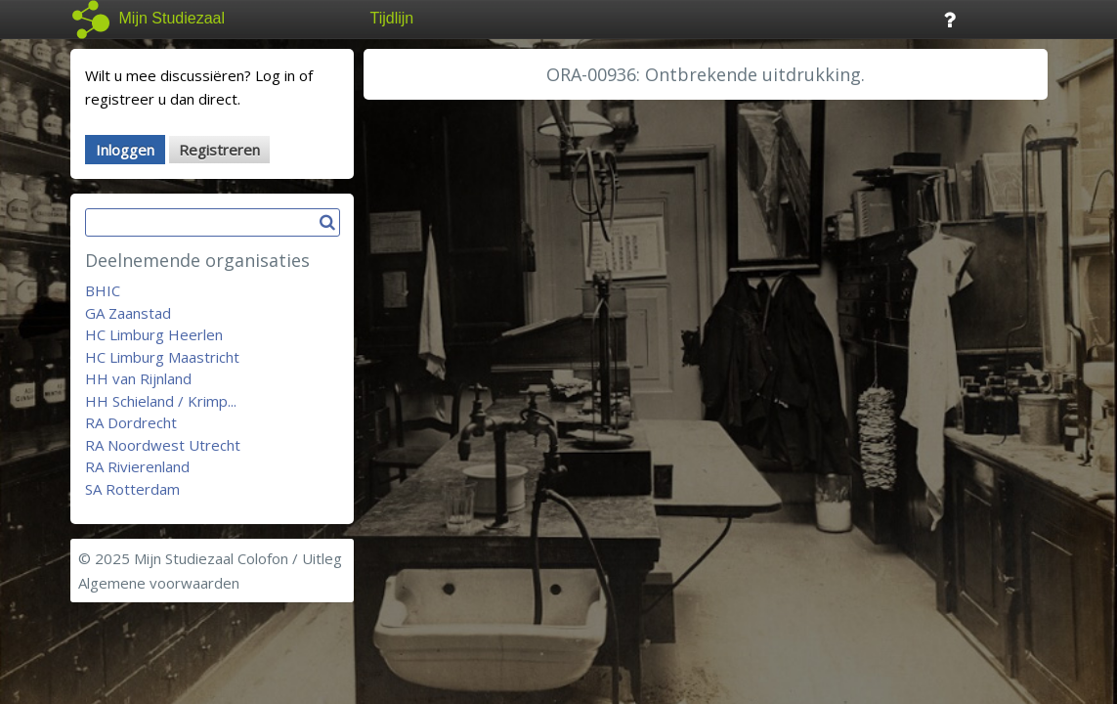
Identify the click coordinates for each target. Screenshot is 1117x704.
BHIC (102, 290)
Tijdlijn (392, 18)
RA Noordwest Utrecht (162, 445)
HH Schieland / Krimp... (160, 401)
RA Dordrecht (131, 422)
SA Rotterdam (132, 489)
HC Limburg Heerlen (154, 334)
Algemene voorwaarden (158, 583)
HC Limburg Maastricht (162, 357)
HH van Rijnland (138, 378)
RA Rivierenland (137, 466)
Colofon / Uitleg (289, 558)
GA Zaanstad (128, 313)
